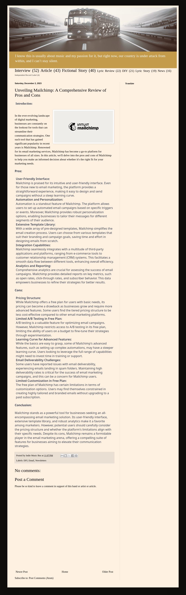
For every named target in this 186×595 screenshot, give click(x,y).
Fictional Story (74, 70)
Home (65, 571)
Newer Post (22, 571)
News (161, 71)
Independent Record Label (26, 75)
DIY (125, 71)
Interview (23, 70)
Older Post (107, 571)
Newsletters (40, 460)
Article (46, 70)
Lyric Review (105, 71)
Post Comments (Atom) (41, 578)
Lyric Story (142, 71)
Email (31, 460)
